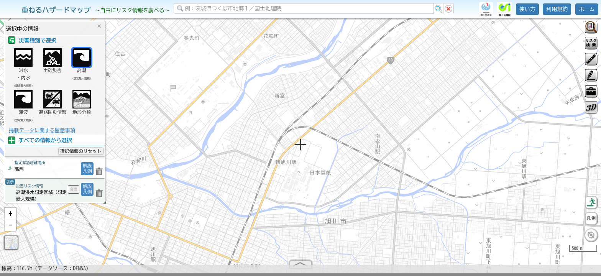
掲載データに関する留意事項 (42, 130)
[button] (10, 216)
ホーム (587, 9)
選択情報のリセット (81, 151)
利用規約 (557, 9)
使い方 (527, 9)
